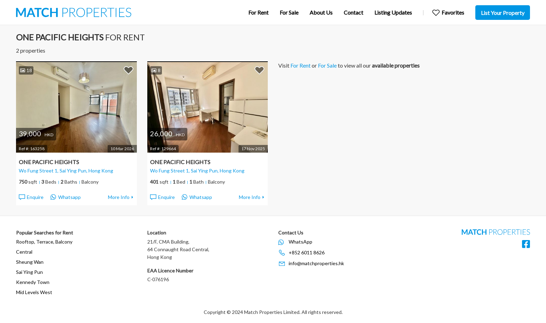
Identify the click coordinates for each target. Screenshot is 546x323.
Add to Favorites (128, 70)
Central (24, 252)
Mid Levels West (34, 292)
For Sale (289, 12)
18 (26, 70)
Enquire (31, 197)
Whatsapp (65, 197)
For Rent (258, 12)
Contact (353, 12)
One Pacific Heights (49, 162)
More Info (119, 197)
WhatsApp (300, 242)
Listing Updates (393, 12)
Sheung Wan (30, 262)
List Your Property (502, 12)
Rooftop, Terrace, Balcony (44, 242)
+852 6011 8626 (307, 252)
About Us (321, 12)
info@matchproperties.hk (316, 263)
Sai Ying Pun (29, 272)
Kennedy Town (32, 282)
